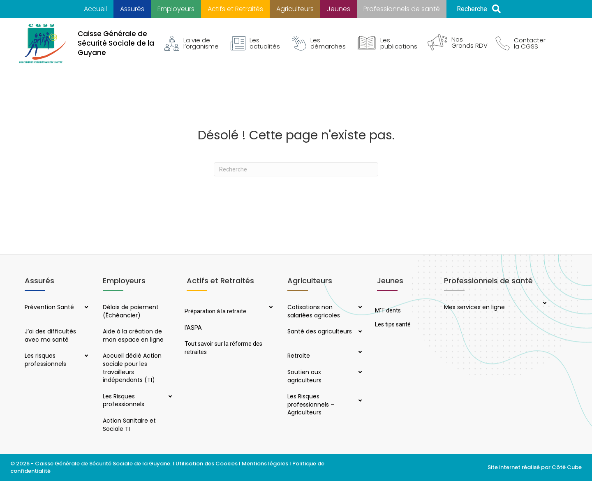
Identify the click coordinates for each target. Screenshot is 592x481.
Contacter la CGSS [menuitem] (520, 43)
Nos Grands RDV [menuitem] (458, 42)
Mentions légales (265, 463)
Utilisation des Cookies (207, 463)
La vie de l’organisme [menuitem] (191, 43)
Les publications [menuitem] (387, 43)
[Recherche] (296, 169)
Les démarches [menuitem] (319, 43)
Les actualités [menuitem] (255, 43)
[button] (478, 9)
